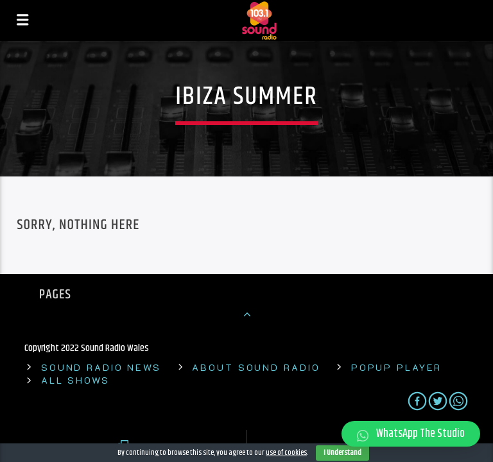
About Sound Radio (256, 367)
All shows (75, 380)
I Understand (342, 453)
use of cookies (286, 453)
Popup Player (396, 367)
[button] (411, 434)
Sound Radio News (101, 367)
